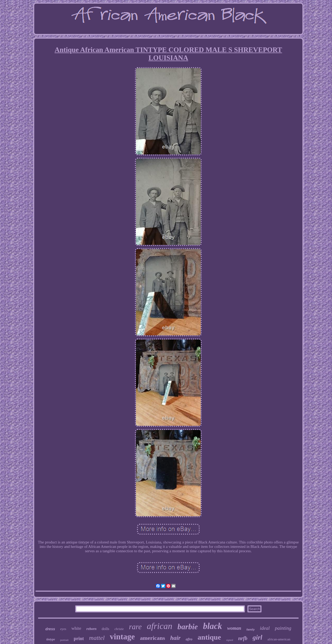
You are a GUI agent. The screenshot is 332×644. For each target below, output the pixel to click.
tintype (50, 639)
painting (283, 628)
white (76, 628)
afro (189, 639)
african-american (278, 639)
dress (50, 629)
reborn (91, 629)
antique (209, 637)
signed (229, 640)
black (212, 626)
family (250, 629)
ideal (265, 628)
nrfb (242, 638)
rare (135, 626)
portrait (64, 639)
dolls (105, 629)
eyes (63, 629)
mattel (97, 637)
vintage (122, 636)
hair (175, 638)
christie (119, 629)
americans (152, 638)
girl (257, 637)
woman (234, 628)
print (79, 638)
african (159, 626)
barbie (187, 626)
